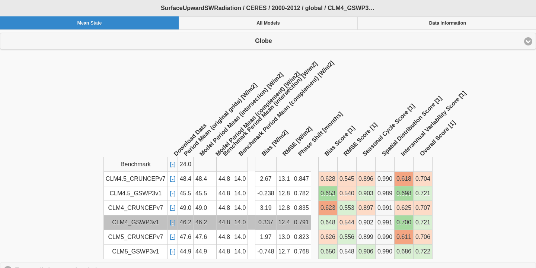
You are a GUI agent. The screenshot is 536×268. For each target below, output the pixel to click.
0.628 (327, 179)
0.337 (265, 222)
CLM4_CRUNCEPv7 (135, 208)
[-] (173, 164)
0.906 (365, 251)
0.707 (422, 208)
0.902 (365, 222)
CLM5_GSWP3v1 (135, 251)
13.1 (284, 179)
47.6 (185, 237)
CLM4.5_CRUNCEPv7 (136, 179)
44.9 (185, 251)
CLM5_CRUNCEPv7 (135, 237)
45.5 (185, 193)
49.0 (185, 208)
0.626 (327, 237)
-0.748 (265, 251)
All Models (268, 23)
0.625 (403, 208)
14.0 (240, 179)
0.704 (422, 179)
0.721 (422, 193)
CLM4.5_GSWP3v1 (135, 193)
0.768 (301, 251)
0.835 (301, 208)
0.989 (384, 193)
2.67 (265, 179)
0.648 (327, 222)
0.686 (403, 251)
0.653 (327, 193)
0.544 (346, 222)
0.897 (365, 208)
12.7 (284, 251)
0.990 (384, 179)
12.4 (284, 222)
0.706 (422, 237)
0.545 (346, 179)
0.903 (365, 193)
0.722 (422, 251)
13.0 (284, 237)
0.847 (301, 179)
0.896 (365, 179)
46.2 (185, 222)
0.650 (327, 251)
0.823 (301, 237)
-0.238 (265, 193)
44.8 (224, 179)
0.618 (403, 179)
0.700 (403, 222)
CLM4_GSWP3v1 (135, 222)
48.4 (185, 179)
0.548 (346, 251)
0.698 (403, 193)
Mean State (89, 23)
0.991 (384, 208)
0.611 (403, 237)
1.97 (265, 237)
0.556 (346, 237)
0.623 (327, 208)
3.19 (265, 208)
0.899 (365, 237)
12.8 (284, 193)
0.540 (346, 193)
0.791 (301, 222)
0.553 (346, 208)
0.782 (301, 193)
